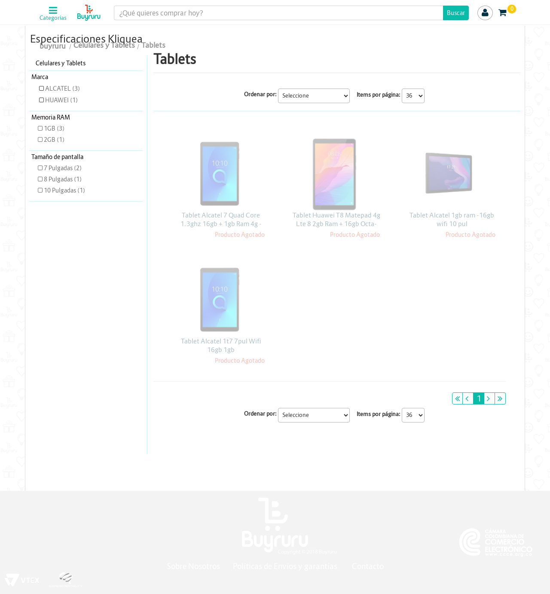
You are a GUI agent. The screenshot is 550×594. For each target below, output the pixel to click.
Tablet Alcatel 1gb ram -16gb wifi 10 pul (451, 219)
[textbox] (291, 13)
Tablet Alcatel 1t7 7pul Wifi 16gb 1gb (221, 345)
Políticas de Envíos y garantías (286, 566)
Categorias (53, 18)
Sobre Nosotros (193, 566)
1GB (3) (51, 128)
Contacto (368, 566)
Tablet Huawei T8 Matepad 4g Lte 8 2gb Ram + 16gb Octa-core (336, 223)
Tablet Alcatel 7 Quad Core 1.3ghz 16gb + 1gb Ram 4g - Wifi (221, 223)
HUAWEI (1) (58, 100)
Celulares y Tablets (61, 63)
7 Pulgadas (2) (60, 168)
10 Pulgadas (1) (61, 190)
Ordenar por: (260, 94)
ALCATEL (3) (59, 88)
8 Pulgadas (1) (60, 179)
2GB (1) (51, 140)
